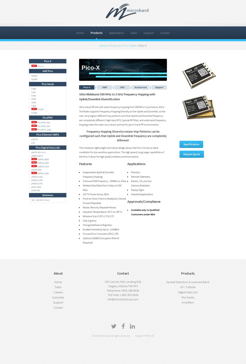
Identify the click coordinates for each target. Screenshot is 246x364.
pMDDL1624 (40, 166)
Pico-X (37, 66)
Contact (165, 33)
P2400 (34, 112)
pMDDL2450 (37, 180)
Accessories (141, 87)
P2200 (37, 109)
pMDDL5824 (37, 155)
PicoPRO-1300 (41, 129)
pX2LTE (34, 139)
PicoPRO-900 (40, 126)
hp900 (34, 79)
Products (97, 33)
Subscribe (58, 297)
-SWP (104, 87)
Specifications (191, 144)
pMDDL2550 (37, 176)
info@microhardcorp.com (123, 299)
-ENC (122, 87)
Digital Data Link (188, 292)
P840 (33, 95)
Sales (134, 33)
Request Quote (191, 154)
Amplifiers (188, 302)
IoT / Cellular (188, 287)
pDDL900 (35, 190)
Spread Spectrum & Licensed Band (187, 282)
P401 (33, 92)
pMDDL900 (36, 169)
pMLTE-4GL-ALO (38, 152)
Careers (58, 292)
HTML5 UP (148, 335)
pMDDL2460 (40, 173)
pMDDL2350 (37, 183)
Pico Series (129, 45)
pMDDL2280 (40, 162)
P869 (33, 102)
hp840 (34, 75)
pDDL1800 (36, 186)
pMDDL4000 (40, 159)
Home (80, 33)
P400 (33, 88)
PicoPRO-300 (40, 122)
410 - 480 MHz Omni (40, 199)
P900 (33, 105)
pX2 (33, 142)
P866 (33, 98)
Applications (116, 33)
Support (149, 33)
